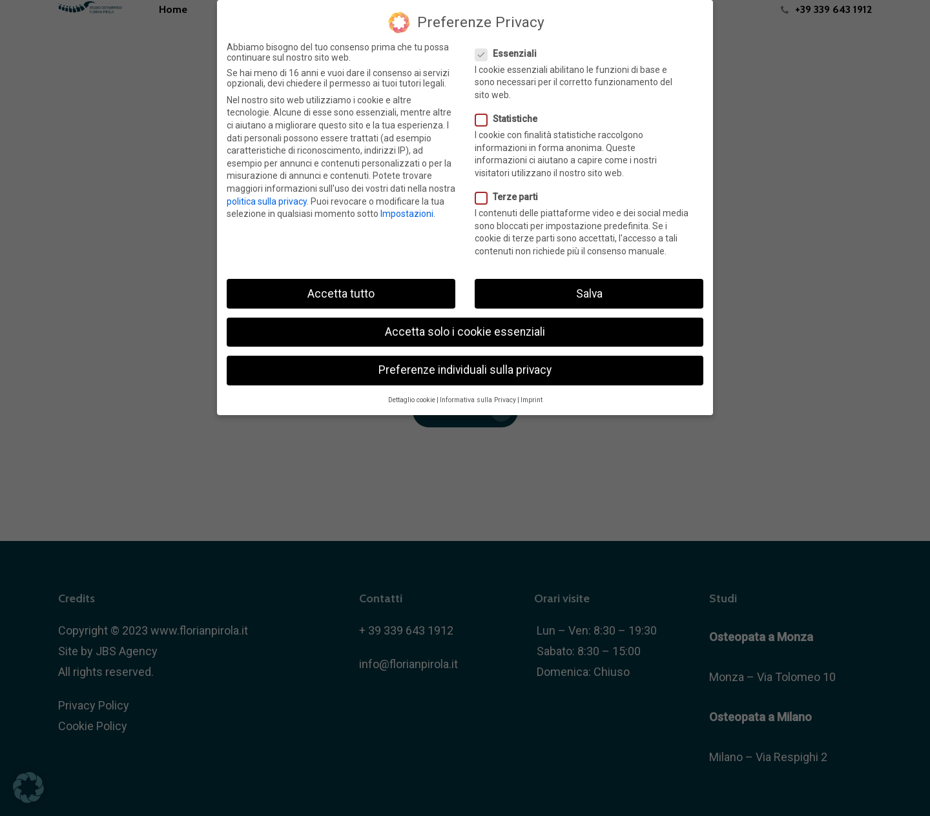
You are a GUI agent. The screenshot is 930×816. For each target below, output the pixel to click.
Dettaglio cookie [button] (411, 400)
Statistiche (511, 119)
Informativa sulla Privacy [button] (478, 400)
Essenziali (511, 53)
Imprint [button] (531, 400)
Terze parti (512, 197)
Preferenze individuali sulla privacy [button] (465, 369)
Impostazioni (406, 214)
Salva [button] (589, 293)
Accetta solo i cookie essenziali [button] (465, 331)
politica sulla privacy (267, 201)
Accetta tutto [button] (341, 293)
